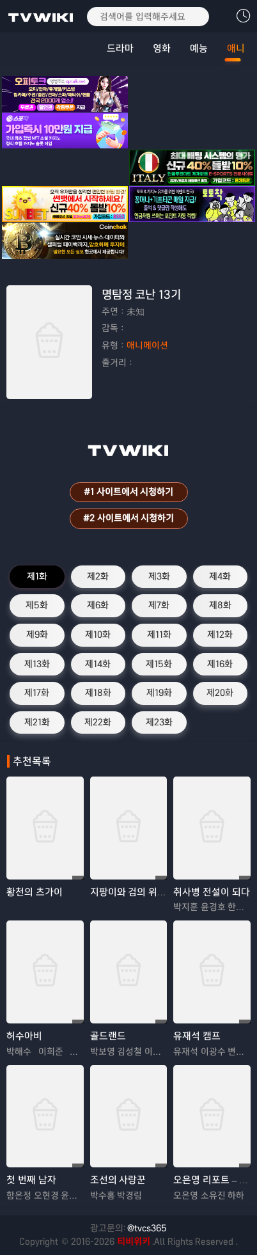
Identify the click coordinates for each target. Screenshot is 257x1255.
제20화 (219, 693)
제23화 (159, 722)
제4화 (220, 576)
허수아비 (24, 1036)
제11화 (159, 634)
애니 (236, 48)
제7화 (158, 605)
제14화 (98, 664)
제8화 (220, 605)
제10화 (98, 634)
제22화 (97, 722)
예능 (199, 48)
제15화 (159, 664)
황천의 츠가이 (34, 892)
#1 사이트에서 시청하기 (128, 492)
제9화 (37, 634)
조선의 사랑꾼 (118, 1180)
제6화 (98, 605)
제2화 (98, 576)
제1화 (37, 576)
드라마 (120, 48)
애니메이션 (147, 345)
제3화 (159, 576)
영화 (162, 48)
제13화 (37, 664)
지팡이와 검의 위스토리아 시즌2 (154, 892)
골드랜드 (108, 1036)
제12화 (220, 634)
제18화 (98, 693)
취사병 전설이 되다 (211, 892)
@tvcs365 (147, 1228)
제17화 (36, 693)
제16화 (220, 664)
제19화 (159, 693)
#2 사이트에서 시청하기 (128, 518)
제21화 (37, 722)
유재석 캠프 (197, 1036)
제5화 (37, 605)
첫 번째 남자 (31, 1180)
